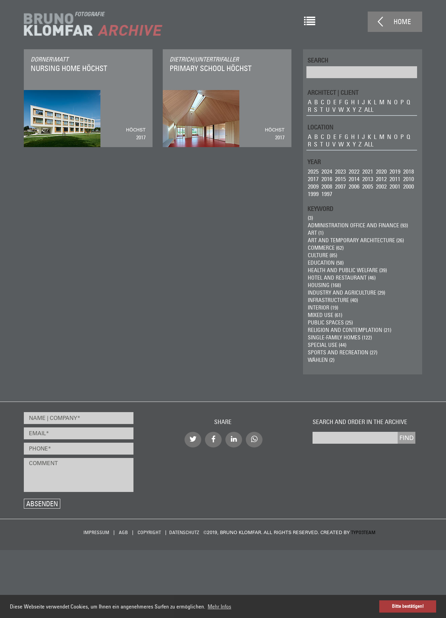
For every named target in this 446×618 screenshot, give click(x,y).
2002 (381, 186)
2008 (326, 186)
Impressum (96, 532)
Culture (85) (322, 255)
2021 (367, 171)
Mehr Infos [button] (219, 606)
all (368, 109)
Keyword (320, 208)
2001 (394, 186)
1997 (326, 194)
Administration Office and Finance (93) (358, 225)
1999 (313, 194)
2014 (354, 179)
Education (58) (326, 262)
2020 (381, 171)
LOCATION (320, 126)
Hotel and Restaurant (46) (342, 277)
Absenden (42, 503)
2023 (340, 171)
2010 (408, 179)
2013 (367, 179)
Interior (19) (323, 307)
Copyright (149, 532)
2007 (340, 186)
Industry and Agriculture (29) (346, 292)
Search (317, 60)
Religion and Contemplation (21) (349, 329)
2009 (313, 186)
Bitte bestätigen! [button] (408, 606)
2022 (354, 171)
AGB (123, 532)
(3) (310, 217)
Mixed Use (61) (325, 315)
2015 (340, 179)
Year (314, 161)
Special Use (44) (327, 344)
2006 (354, 186)
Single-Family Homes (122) (340, 337)
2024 (326, 171)
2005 (367, 186)
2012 (381, 179)
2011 (394, 179)
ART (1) (315, 232)
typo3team (363, 532)
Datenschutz (184, 532)
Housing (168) (324, 285)
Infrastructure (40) (333, 300)
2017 (313, 179)
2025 (313, 171)
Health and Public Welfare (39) (347, 270)
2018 (408, 171)
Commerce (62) (326, 247)
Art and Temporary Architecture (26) (356, 240)
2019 (394, 171)
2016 (326, 179)
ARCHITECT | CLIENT (333, 92)
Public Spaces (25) (330, 322)
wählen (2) (321, 359)
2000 (408, 186)
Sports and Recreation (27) (342, 352)
